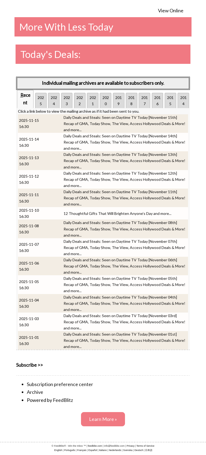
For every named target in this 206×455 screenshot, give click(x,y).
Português (69, 450)
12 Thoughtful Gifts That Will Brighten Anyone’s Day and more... (117, 213)
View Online (170, 10)
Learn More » (103, 419)
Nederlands (115, 450)
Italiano (103, 450)
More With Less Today (66, 27)
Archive (35, 392)
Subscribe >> (29, 365)
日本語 (148, 450)
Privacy (131, 446)
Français (82, 450)
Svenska (128, 450)
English (58, 450)
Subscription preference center (60, 384)
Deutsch (138, 450)
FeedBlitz (63, 400)
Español (92, 450)
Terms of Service (145, 446)
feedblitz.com (95, 446)
